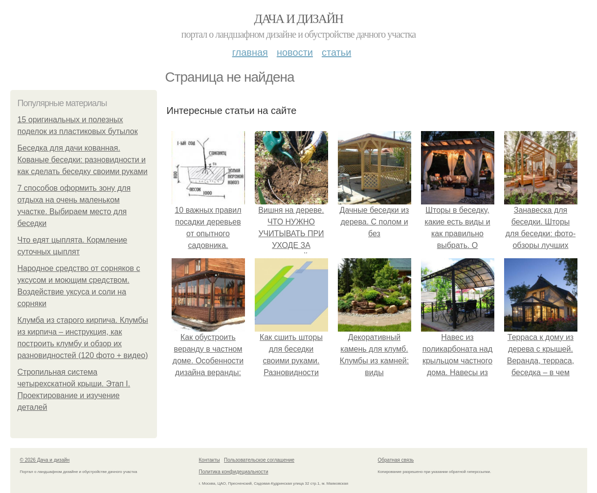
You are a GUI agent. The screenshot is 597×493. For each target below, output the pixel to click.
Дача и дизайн (298, 19)
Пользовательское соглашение (259, 460)
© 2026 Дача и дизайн (45, 460)
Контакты (209, 460)
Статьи (336, 52)
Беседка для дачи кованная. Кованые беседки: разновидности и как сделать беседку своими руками (83, 160)
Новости (295, 52)
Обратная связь (396, 460)
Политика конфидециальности (233, 471)
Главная (250, 52)
